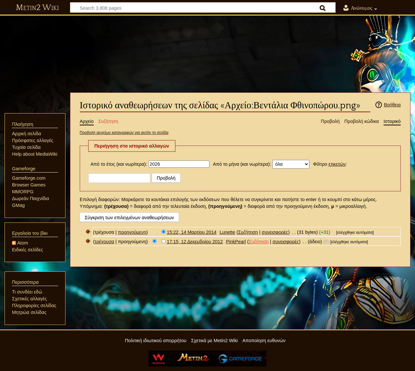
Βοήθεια (392, 104)
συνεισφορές (275, 232)
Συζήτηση (248, 232)
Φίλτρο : (330, 164)
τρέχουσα (104, 241)
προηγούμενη (132, 232)
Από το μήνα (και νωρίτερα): (242, 164)
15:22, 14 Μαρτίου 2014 (192, 232)
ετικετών (337, 164)
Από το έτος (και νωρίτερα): (118, 164)
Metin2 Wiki (37, 7)
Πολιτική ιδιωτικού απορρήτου (155, 340)
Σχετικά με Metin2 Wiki (214, 340)
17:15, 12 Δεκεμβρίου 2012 (195, 241)
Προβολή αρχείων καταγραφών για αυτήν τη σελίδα (124, 132)
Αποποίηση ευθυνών (264, 340)
